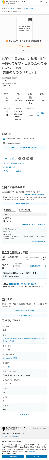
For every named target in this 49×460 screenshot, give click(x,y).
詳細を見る (32, 451)
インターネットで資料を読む (11, 436)
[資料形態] (25, 209)
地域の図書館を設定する (31, 203)
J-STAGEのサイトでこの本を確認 (34, 224)
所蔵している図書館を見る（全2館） (24, 147)
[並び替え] (10, 209)
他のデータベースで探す (12, 171)
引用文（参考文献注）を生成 (13, 163)
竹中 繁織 (6, 366)
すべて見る (40, 114)
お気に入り (6, 158)
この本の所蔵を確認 (38, 241)
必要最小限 (13, 457)
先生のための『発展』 (11, 358)
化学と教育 (10, 8)
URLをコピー (13, 158)
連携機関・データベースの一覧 (36, 194)
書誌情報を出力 (9, 167)
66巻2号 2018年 (27, 8)
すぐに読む (24, 46)
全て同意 (36, 457)
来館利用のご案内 (38, 266)
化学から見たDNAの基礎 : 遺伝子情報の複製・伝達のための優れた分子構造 (24, 339)
